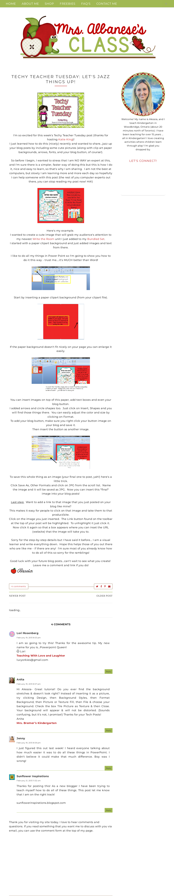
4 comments (18, 586)
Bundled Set (95, 239)
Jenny (21, 738)
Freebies (67, 3)
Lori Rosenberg (27, 633)
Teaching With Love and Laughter (41, 655)
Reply (108, 671)
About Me (30, 3)
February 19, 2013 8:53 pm (29, 638)
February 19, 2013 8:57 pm (29, 684)
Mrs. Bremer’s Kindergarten (37, 723)
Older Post (104, 595)
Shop (49, 3)
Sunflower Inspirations (33, 776)
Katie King (65, 139)
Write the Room (43, 239)
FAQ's (85, 3)
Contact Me (106, 3)
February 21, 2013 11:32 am (29, 780)
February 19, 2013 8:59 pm (29, 743)
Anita (20, 679)
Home (11, 3)
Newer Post (17, 595)
